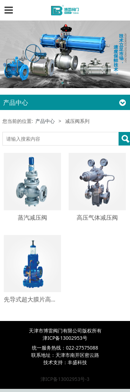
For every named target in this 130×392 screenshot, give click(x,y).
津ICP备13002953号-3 (65, 379)
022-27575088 (82, 347)
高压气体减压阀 (97, 217)
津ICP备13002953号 (65, 338)
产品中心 (45, 121)
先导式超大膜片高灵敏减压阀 (42, 299)
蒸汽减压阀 (32, 217)
